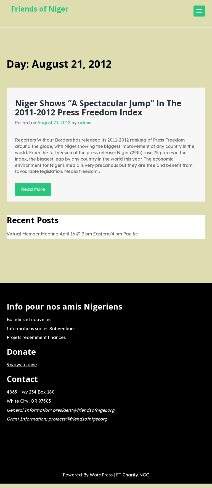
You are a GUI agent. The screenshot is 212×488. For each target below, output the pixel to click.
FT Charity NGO (133, 475)
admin (84, 122)
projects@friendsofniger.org (77, 419)
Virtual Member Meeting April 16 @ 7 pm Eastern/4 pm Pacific (72, 234)
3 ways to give (22, 364)
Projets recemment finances (36, 337)
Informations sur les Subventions (41, 328)
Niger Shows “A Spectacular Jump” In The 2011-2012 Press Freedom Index (98, 107)
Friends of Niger (39, 9)
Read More (33, 189)
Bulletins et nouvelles (29, 319)
